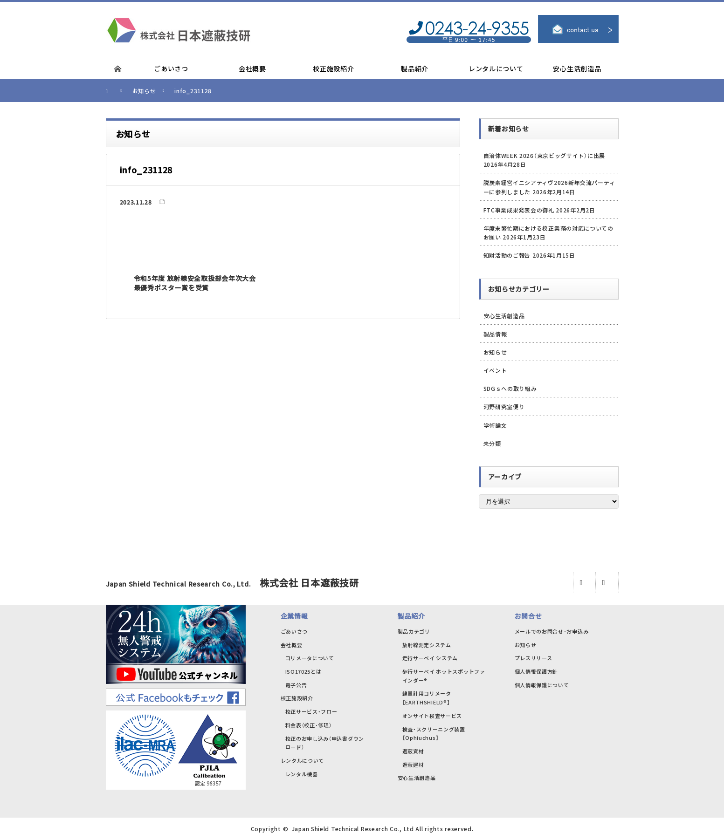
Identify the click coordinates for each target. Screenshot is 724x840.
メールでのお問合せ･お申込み (552, 631)
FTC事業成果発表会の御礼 (518, 210)
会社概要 (292, 645)
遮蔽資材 (413, 751)
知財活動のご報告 (507, 255)
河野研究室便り (504, 406)
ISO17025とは (303, 671)
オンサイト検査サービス (432, 715)
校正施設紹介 (297, 698)
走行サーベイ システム (430, 658)
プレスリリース (533, 658)
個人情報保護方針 (537, 671)
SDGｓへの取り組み (510, 388)
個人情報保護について (542, 685)
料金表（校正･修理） (308, 725)
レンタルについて (302, 760)
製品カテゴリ (414, 631)
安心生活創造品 (504, 316)
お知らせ (495, 352)
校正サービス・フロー (311, 711)
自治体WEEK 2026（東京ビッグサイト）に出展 (544, 155)
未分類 (492, 443)
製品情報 (495, 334)
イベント (495, 370)
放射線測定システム (426, 645)
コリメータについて (309, 658)
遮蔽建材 (413, 764)
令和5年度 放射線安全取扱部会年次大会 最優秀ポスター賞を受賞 (195, 282)
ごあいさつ (294, 631)
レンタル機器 (301, 774)
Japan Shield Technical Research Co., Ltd (353, 829)
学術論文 (495, 425)
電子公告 (296, 685)
